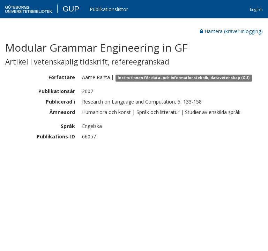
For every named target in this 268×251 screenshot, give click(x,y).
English (256, 9)
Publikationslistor (109, 9)
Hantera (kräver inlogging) (231, 31)
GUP (70, 9)
